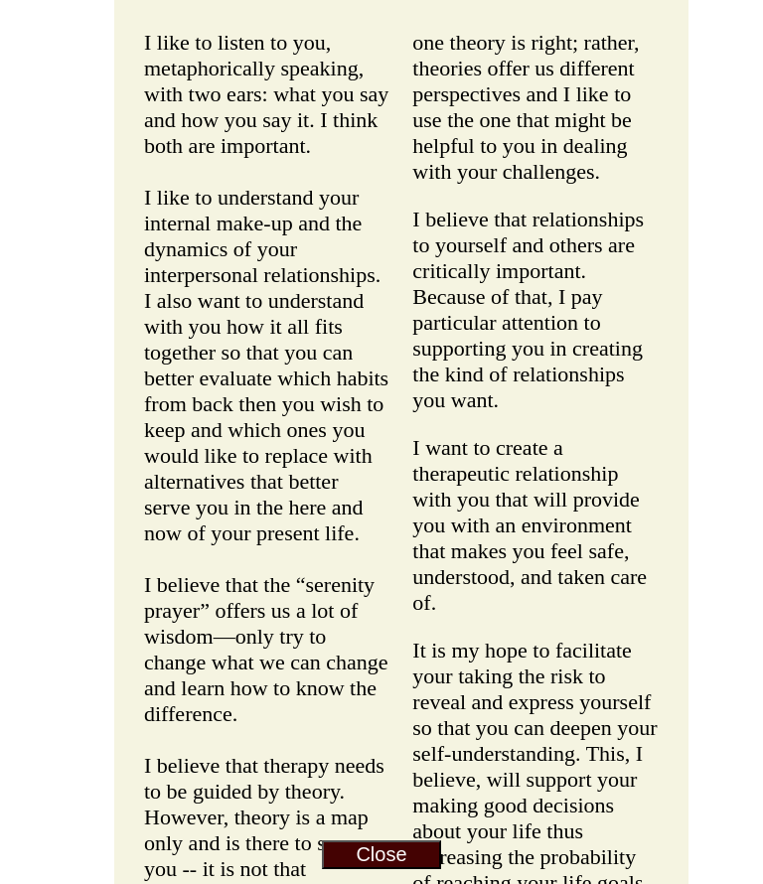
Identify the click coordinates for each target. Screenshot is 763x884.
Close (381, 854)
